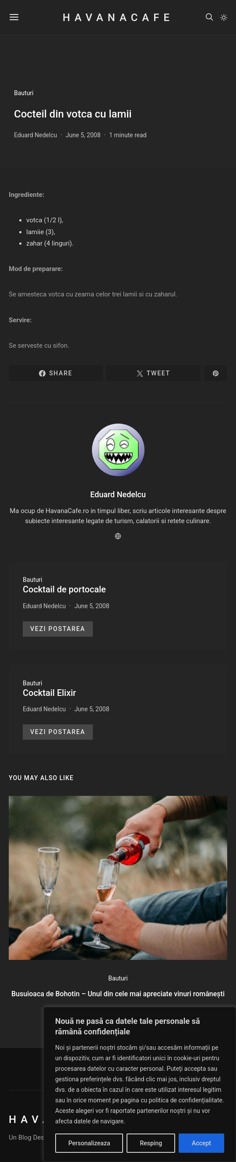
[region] (139, 1084)
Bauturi (24, 92)
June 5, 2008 (83, 135)
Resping (151, 1143)
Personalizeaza (89, 1143)
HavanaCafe (117, 17)
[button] (223, 17)
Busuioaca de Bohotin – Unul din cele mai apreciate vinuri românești (118, 994)
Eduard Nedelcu (35, 135)
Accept (201, 1143)
